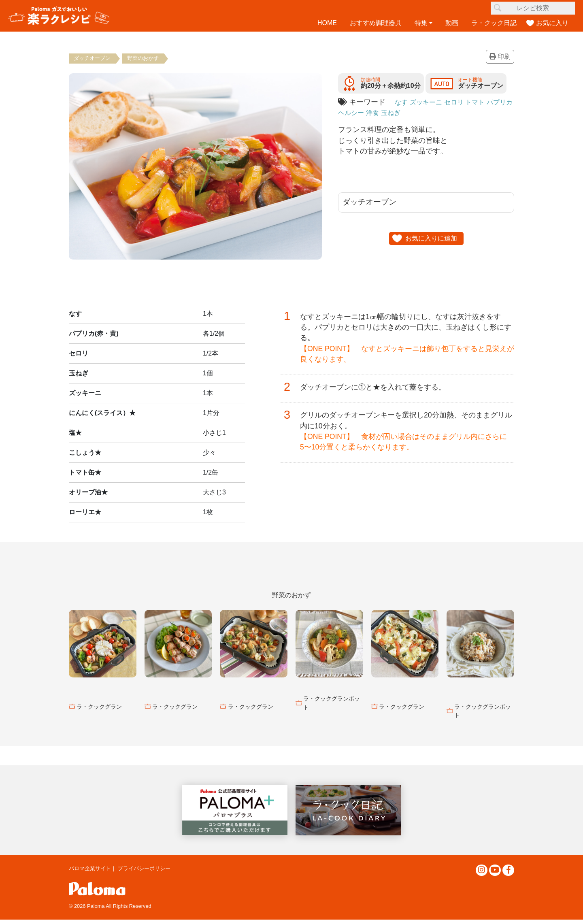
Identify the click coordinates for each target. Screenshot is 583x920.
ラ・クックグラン (99, 706)
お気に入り (552, 22)
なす (402, 102)
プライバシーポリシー (144, 868)
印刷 (500, 56)
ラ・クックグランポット (331, 703)
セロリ (461, 102)
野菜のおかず (144, 58)
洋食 (393, 113)
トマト (484, 102)
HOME (327, 22)
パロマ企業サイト (90, 868)
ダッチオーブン (92, 58)
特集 (421, 22)
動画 (451, 22)
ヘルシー (369, 113)
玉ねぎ (413, 113)
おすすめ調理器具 (376, 22)
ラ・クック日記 (494, 22)
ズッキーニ (429, 102)
